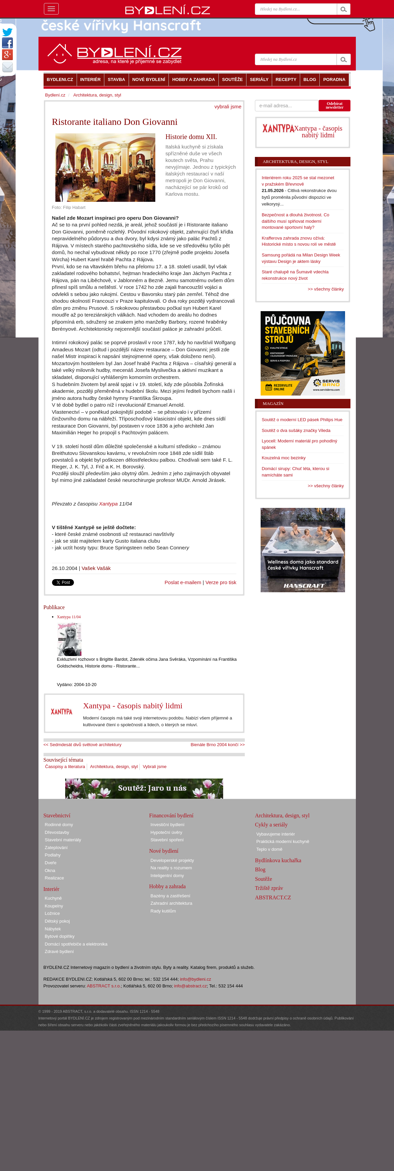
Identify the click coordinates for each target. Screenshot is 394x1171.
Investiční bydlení (167, 824)
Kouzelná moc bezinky (284, 457)
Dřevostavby (57, 832)
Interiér (51, 889)
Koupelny (54, 905)
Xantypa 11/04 (69, 617)
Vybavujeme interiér (275, 834)
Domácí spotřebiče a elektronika (76, 944)
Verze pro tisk (220, 582)
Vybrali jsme (154, 766)
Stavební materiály (63, 839)
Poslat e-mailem (183, 582)
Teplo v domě (269, 849)
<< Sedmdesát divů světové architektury (83, 744)
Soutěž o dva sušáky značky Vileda (296, 430)
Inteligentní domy (167, 875)
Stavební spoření (167, 839)
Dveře (51, 862)
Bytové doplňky (60, 936)
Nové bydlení (164, 851)
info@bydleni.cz (195, 979)
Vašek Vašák (96, 568)
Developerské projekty (172, 860)
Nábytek (53, 928)
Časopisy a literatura (65, 766)
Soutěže (263, 879)
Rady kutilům (163, 911)
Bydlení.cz (55, 95)
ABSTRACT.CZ (273, 897)
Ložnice (52, 913)
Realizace (54, 877)
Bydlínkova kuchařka (278, 860)
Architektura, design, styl (114, 766)
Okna (50, 870)
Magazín (273, 403)
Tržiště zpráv (269, 888)
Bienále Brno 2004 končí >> (218, 744)
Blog (260, 869)
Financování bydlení (171, 815)
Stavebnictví (57, 815)
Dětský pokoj (57, 921)
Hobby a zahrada (167, 886)
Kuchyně (53, 898)
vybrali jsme (227, 106)
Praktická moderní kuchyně (282, 841)
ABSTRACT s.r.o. (104, 985)
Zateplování (56, 847)
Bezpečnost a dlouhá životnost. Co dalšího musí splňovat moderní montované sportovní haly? (295, 221)
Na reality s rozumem (171, 867)
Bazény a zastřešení (170, 895)
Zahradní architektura (171, 903)
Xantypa (108, 504)
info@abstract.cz (190, 985)
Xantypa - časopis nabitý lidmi (133, 705)
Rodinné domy (59, 824)
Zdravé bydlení (59, 951)
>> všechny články (326, 289)
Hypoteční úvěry (166, 832)
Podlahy (53, 854)
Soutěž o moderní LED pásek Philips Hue (302, 419)
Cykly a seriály (271, 824)
